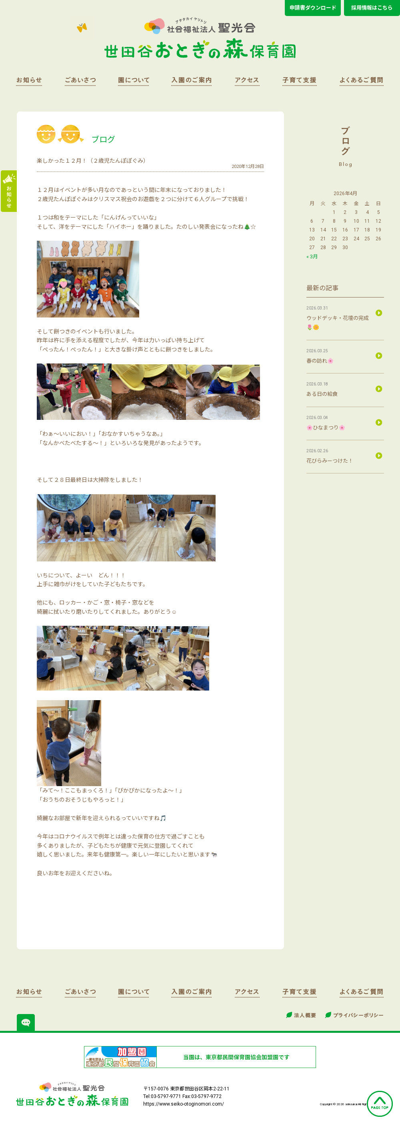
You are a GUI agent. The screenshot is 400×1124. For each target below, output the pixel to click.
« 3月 (312, 257)
